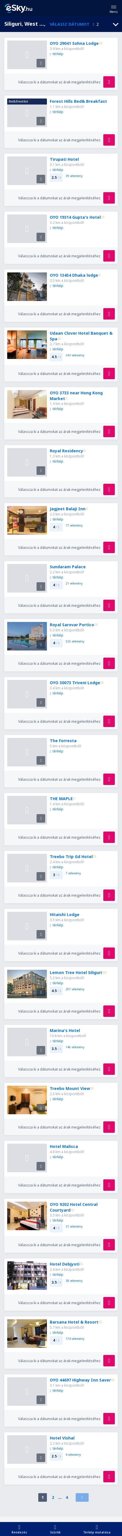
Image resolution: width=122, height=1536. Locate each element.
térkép (56, 53)
